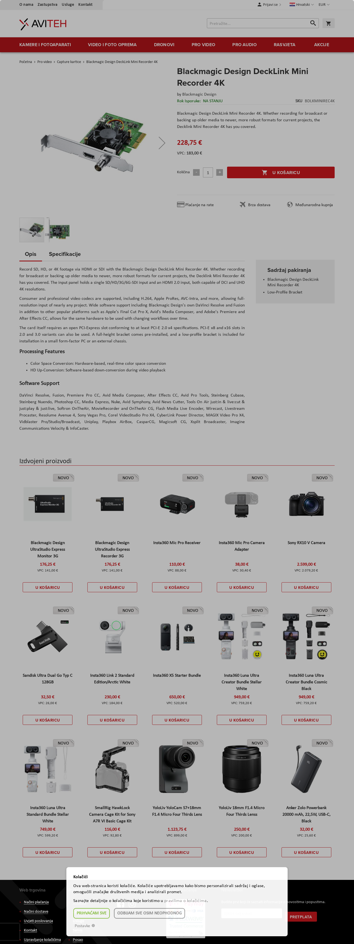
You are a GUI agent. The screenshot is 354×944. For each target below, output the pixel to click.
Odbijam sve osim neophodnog (149, 913)
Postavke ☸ (85, 926)
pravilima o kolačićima (185, 901)
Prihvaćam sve (91, 913)
